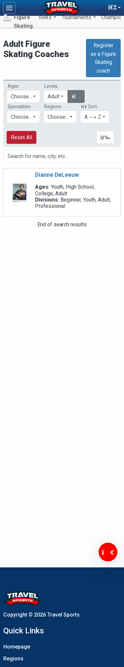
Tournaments (77, 17)
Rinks (46, 17)
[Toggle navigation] (9, 8)
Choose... (58, 117)
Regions (13, 658)
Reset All (21, 137)
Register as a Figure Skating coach (103, 58)
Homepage (16, 647)
